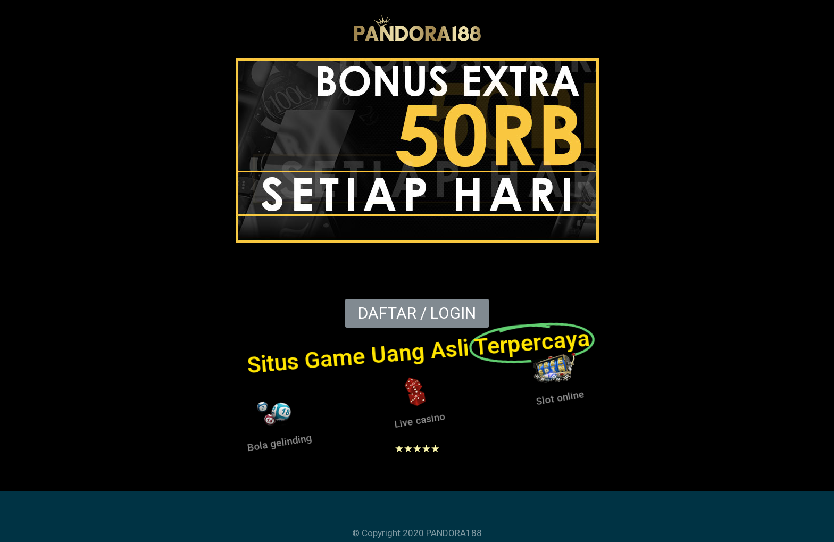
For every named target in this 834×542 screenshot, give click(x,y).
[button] (417, 313)
